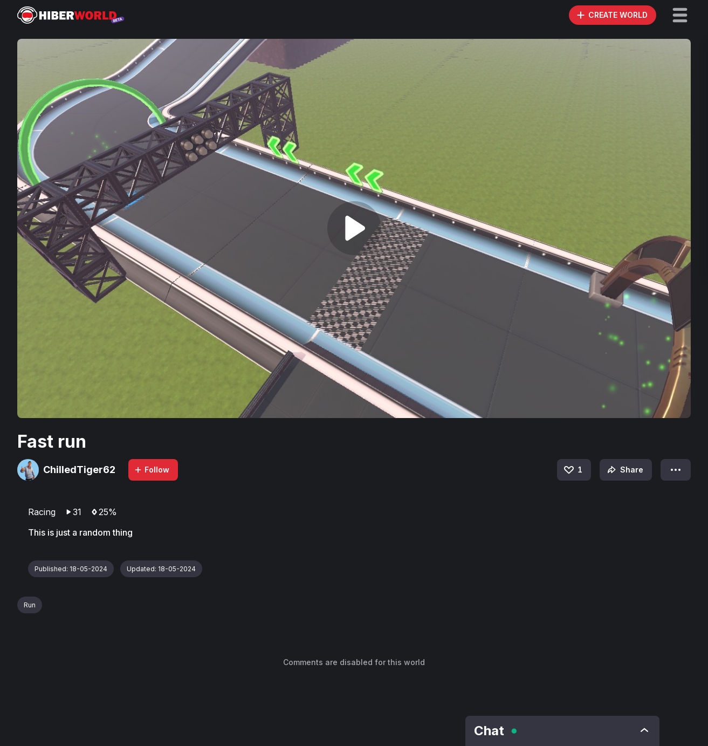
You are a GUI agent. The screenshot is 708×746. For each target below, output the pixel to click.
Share (624, 469)
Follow (151, 469)
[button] (680, 15)
